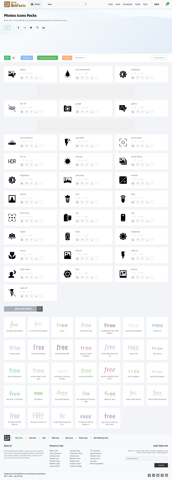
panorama (80, 175)
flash (133, 194)
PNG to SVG (54, 451)
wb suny (79, 157)
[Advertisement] (128, 34)
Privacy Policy (55, 466)
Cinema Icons (95, 458)
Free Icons (32, 438)
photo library (136, 157)
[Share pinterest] (37, 27)
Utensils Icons (55, 461)
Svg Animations (95, 453)
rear (133, 213)
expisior (134, 175)
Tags (44, 438)
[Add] (22, 77)
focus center (136, 138)
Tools (145, 4)
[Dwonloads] (36, 77)
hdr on (23, 157)
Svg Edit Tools (75, 451)
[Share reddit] (25, 27)
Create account (75, 464)
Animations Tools (76, 453)
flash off (23, 288)
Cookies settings (76, 466)
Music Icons (83, 438)
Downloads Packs (49, 58)
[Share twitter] (31, 27)
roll (77, 213)
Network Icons (75, 458)
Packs (137, 4)
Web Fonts (19, 438)
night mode (25, 269)
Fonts (110, 4)
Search (85, 4)
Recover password (96, 464)
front (78, 232)
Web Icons (55, 438)
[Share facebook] (18, 27)
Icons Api (93, 461)
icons (50, 4)
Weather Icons (95, 456)
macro (22, 250)
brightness (135, 70)
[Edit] (26, 77)
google (78, 104)
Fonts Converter (55, 453)
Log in (156, 4)
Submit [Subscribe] (161, 465)
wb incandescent (83, 70)
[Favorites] (31, 77)
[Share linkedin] (44, 27)
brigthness (135, 232)
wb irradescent (26, 138)
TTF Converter (95, 451)
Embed (28, 58)
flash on (134, 250)
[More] (41, 77)
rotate (22, 232)
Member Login (55, 464)
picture (23, 194)
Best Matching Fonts (101, 438)
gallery (23, 70)
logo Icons (69, 438)
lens (77, 194)
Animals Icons (55, 456)
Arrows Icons (74, 456)
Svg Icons (16, 4)
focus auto (24, 213)
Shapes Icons (74, 461)
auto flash (80, 138)
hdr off (23, 104)
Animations (127, 4)
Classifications (159, 58)
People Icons (54, 458)
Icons (118, 4)
